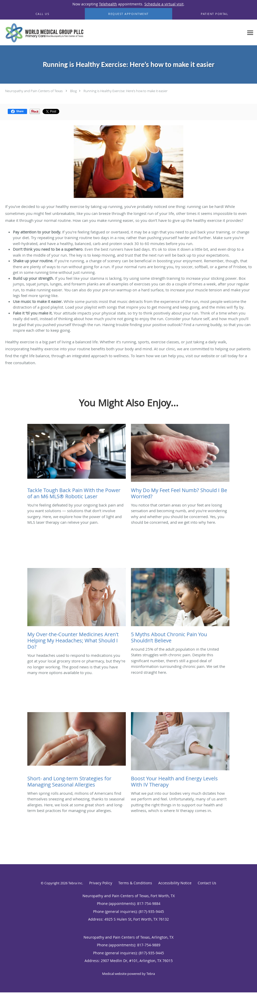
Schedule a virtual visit (164, 4)
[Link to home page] (43, 32)
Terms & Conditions (135, 882)
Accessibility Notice (175, 882)
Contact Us (207, 882)
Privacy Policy (100, 882)
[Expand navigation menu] (250, 32)
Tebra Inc (75, 883)
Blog (73, 91)
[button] (128, 14)
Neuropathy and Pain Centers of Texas (34, 91)
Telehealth (108, 4)
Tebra (150, 973)
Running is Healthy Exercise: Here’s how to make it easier (126, 91)
